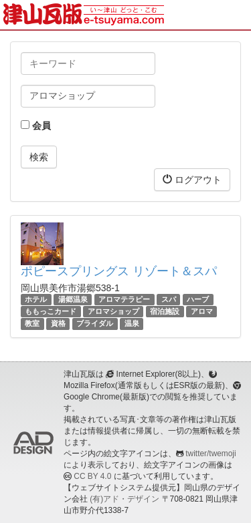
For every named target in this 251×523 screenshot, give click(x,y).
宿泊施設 (164, 311)
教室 (32, 323)
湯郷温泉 (73, 299)
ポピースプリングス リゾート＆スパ (119, 271)
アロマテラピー (124, 299)
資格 (58, 323)
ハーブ (198, 299)
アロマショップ (113, 311)
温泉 (131, 323)
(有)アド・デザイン (124, 499)
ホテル (36, 299)
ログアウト (192, 179)
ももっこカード (50, 311)
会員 (36, 125)
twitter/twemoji (210, 453)
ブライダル (94, 323)
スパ (168, 299)
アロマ (202, 311)
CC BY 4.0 (92, 476)
